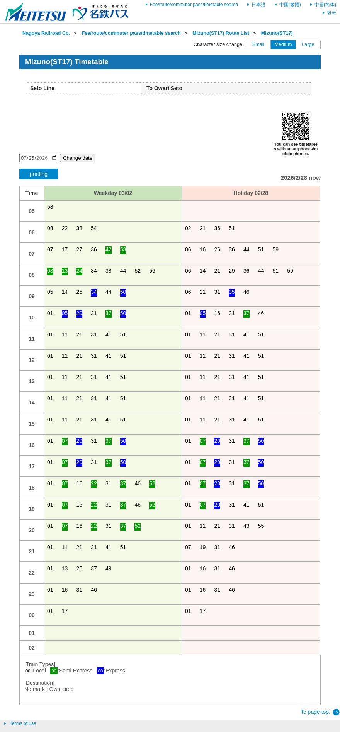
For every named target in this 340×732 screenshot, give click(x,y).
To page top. (315, 712)
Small (258, 44)
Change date (77, 158)
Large (308, 44)
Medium (283, 44)
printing (39, 174)
